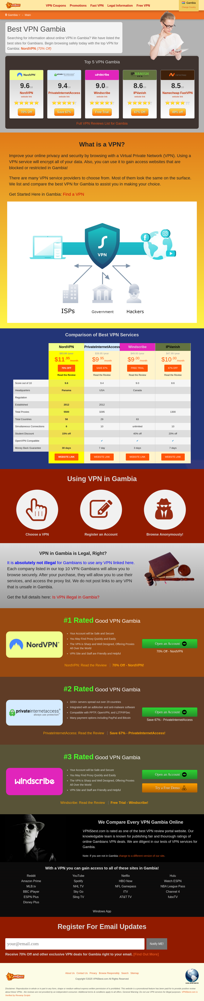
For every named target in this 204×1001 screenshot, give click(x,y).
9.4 (62, 86)
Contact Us (82, 973)
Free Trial (102, 112)
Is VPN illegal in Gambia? (75, 597)
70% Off (26, 112)
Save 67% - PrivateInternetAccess (170, 719)
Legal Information (120, 5)
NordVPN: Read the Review (85, 665)
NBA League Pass (173, 886)
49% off (177, 112)
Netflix (125, 875)
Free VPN (143, 5)
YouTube (78, 875)
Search (124, 973)
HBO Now (125, 881)
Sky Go (78, 891)
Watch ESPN (173, 881)
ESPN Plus (31, 897)
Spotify (78, 881)
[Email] (74, 944)
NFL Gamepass (125, 886)
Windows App (102, 911)
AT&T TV (126, 897)
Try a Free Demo (167, 788)
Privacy (93, 973)
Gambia (12, 14)
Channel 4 (173, 891)
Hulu (173, 875)
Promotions (78, 5)
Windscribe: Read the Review (82, 803)
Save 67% (64, 112)
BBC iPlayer (31, 891)
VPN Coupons (56, 5)
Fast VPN (97, 5)
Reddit (31, 875)
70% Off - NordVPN (170, 651)
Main (28, 14)
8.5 (176, 86)
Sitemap (134, 973)
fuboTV (173, 897)
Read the (66, 375)
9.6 (25, 86)
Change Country (189, 7)
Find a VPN (73, 194)
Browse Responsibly (109, 973)
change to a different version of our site (141, 855)
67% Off (139, 112)
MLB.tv (31, 886)
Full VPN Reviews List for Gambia (102, 123)
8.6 (138, 86)
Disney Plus (31, 902)
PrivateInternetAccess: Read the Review (73, 733)
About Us (70, 973)
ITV (125, 891)
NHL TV (78, 886)
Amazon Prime (31, 881)
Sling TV (78, 897)
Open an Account (167, 644)
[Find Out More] (146, 954)
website (66, 457)
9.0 (100, 86)
